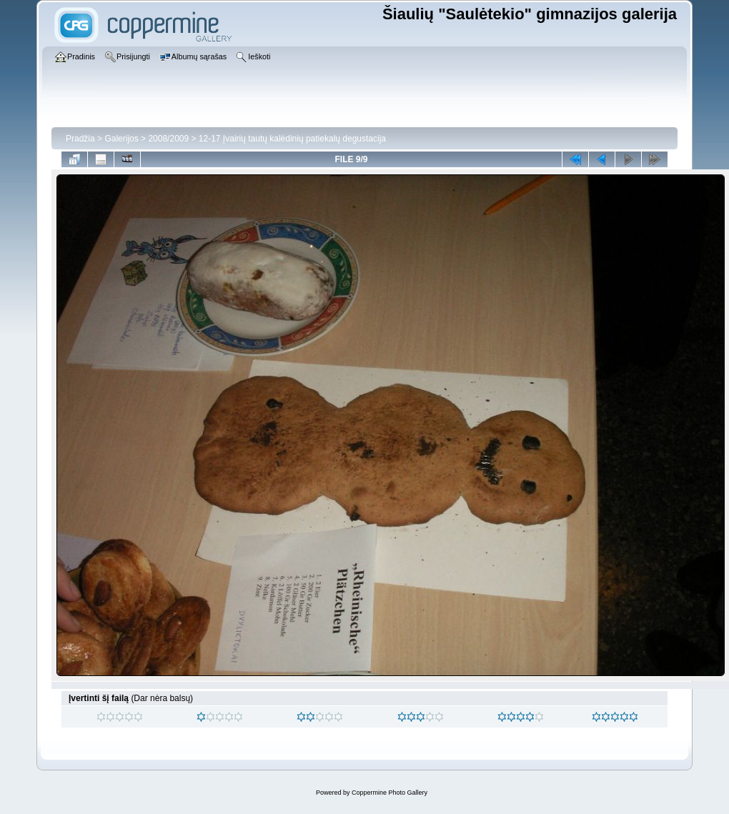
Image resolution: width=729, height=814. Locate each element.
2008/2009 (168, 139)
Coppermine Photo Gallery (389, 792)
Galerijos (121, 139)
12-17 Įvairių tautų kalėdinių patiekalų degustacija (292, 139)
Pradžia (80, 139)
